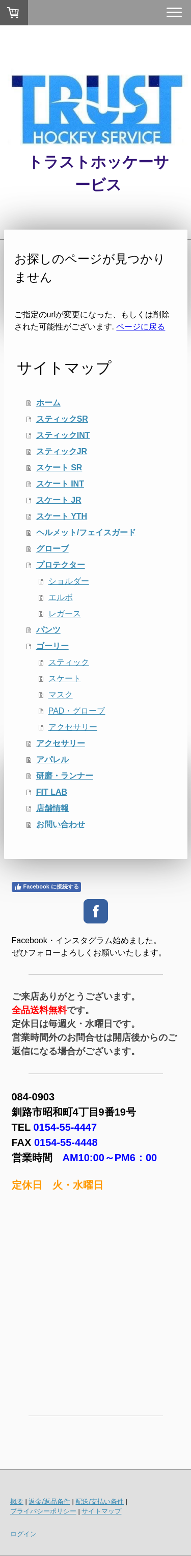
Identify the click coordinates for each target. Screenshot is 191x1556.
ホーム (48, 402)
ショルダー (68, 581)
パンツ (48, 629)
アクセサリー (72, 727)
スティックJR (61, 451)
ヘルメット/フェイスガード (86, 532)
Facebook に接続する (46, 887)
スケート (64, 678)
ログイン (23, 1534)
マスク (60, 694)
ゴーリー (52, 646)
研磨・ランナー (64, 775)
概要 (16, 1501)
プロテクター (60, 565)
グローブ (52, 548)
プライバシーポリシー (43, 1511)
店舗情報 (52, 808)
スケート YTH (61, 516)
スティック (68, 662)
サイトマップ (101, 1511)
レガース (64, 613)
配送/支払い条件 (99, 1501)
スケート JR (58, 500)
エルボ (60, 597)
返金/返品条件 (49, 1501)
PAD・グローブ (76, 711)
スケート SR (59, 467)
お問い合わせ (60, 824)
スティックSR (62, 419)
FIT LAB (51, 792)
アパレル (52, 759)
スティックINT (63, 435)
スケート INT (60, 483)
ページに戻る (140, 326)
